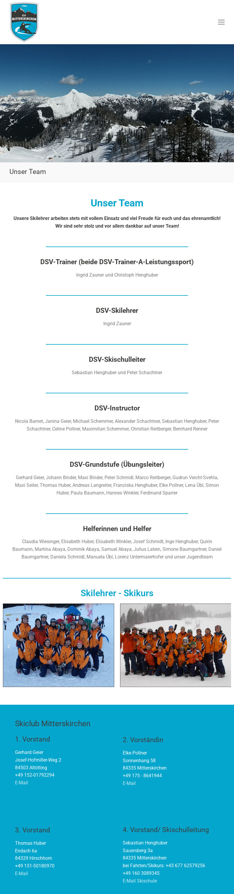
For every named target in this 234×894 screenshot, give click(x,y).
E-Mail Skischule (140, 881)
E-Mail (21, 782)
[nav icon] (221, 22)
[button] (9, 647)
